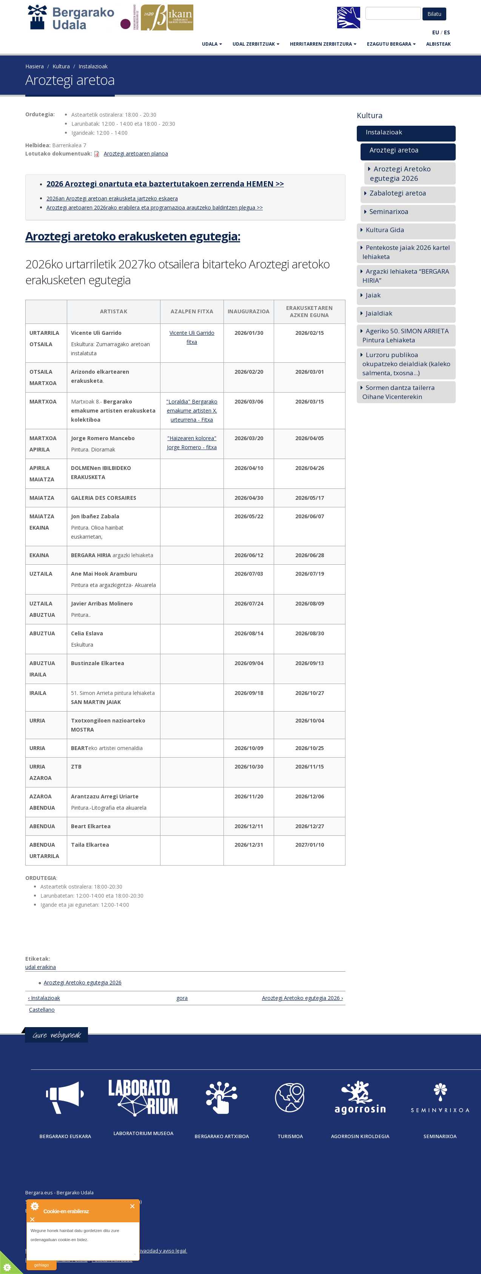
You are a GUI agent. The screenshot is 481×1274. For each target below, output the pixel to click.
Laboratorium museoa (143, 1133)
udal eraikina (40, 967)
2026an (55, 198)
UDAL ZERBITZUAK (256, 44)
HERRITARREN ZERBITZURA (323, 44)
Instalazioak (93, 66)
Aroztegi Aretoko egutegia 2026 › (302, 997)
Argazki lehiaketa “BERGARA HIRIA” (405, 276)
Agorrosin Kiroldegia (360, 1136)
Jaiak (373, 295)
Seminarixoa (389, 211)
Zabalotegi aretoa (398, 192)
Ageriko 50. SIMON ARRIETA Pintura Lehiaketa (405, 335)
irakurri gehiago (41, 1260)
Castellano (42, 1009)
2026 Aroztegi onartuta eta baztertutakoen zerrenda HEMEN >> (165, 184)
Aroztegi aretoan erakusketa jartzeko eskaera (121, 198)
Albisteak (438, 44)
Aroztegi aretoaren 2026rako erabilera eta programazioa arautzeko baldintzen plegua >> (154, 207)
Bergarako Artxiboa (221, 1136)
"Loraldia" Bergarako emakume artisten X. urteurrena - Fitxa (191, 410)
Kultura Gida (385, 229)
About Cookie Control (34, 1206)
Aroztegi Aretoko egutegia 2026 (83, 982)
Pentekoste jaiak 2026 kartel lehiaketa (406, 252)
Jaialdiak (379, 313)
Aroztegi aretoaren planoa (136, 153)
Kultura (61, 66)
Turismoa (290, 1136)
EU (435, 32)
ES (447, 32)
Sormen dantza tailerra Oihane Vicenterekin (398, 392)
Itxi (132, 1206)
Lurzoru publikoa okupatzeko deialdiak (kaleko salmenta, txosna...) (406, 363)
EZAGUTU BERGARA (391, 44)
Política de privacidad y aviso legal (148, 1251)
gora (182, 997)
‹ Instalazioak (44, 997)
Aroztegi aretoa (394, 149)
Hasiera (34, 66)
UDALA (212, 44)
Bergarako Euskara (65, 1136)
